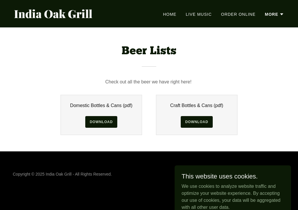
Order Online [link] (238, 14)
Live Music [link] (199, 14)
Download (101, 122)
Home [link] (169, 14)
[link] (79, 16)
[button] (274, 14)
